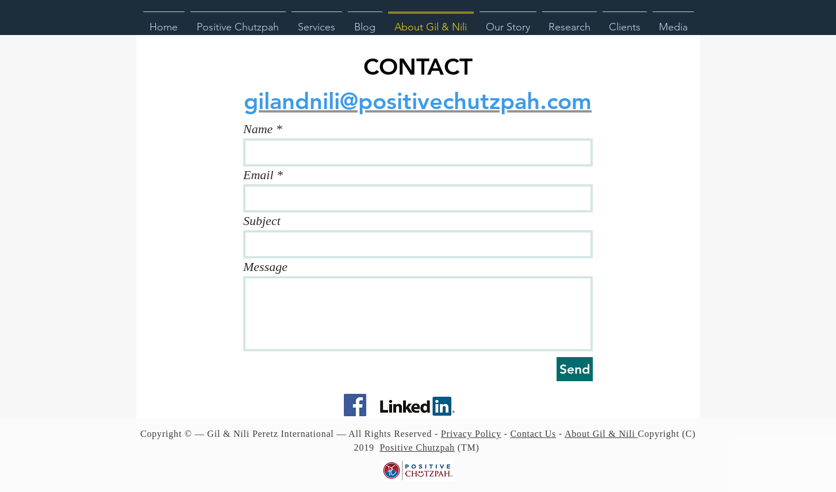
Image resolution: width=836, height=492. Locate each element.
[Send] (575, 369)
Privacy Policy (471, 434)
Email (258, 175)
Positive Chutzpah (416, 447)
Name (258, 129)
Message (265, 267)
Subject (262, 221)
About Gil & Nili (601, 434)
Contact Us (534, 434)
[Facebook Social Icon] (355, 405)
